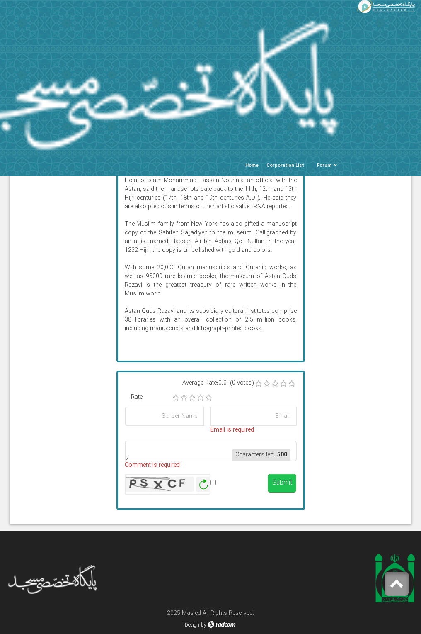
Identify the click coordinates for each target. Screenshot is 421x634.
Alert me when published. (237, 486)
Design (192, 625)
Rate (137, 397)
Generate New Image (203, 484)
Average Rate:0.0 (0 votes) (218, 383)
